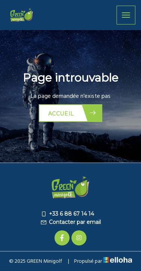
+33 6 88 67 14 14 (67, 213)
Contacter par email (70, 222)
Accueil (72, 113)
